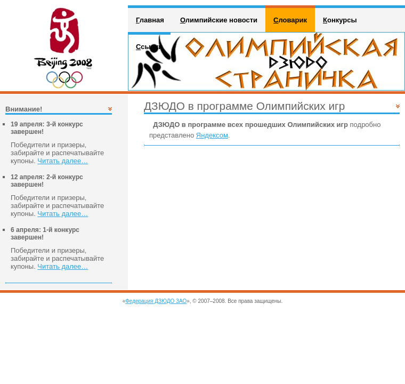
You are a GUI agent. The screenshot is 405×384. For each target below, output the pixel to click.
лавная (150, 20)
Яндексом (212, 135)
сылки (149, 47)
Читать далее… (62, 161)
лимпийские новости (218, 20)
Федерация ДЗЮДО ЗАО (156, 301)
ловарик (290, 20)
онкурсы (340, 20)
